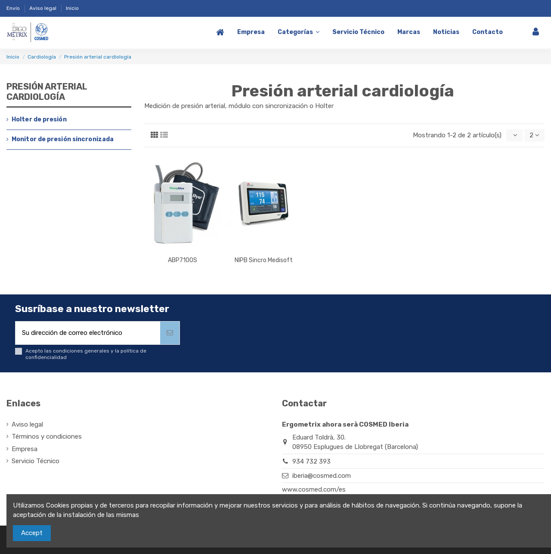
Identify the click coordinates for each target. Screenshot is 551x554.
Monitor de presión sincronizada (63, 139)
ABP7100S (182, 260)
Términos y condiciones (47, 436)
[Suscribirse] (170, 333)
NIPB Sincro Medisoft (264, 260)
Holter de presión (39, 119)
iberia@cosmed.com (321, 476)
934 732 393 (311, 461)
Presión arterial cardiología (46, 91)
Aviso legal (43, 8)
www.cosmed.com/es (314, 489)
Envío (13, 8)
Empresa (24, 449)
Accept (32, 533)
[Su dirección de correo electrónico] (87, 333)
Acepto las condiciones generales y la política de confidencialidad (85, 354)
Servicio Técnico (35, 461)
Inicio (72, 8)
